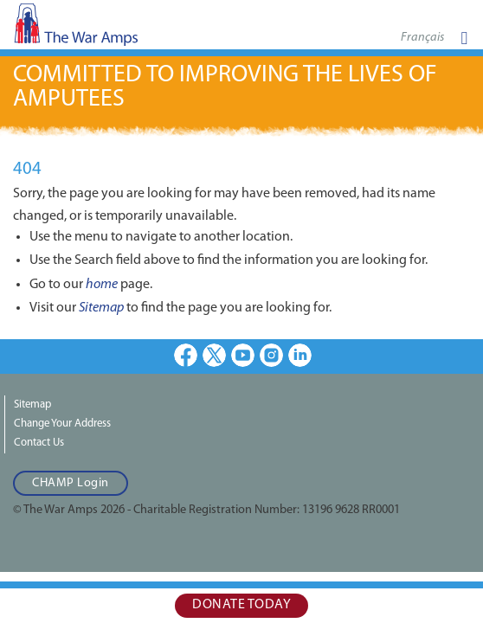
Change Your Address (62, 423)
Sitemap (101, 308)
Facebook (185, 355)
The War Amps (104, 30)
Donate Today (241, 605)
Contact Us (39, 442)
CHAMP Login (70, 483)
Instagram (271, 355)
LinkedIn (300, 355)
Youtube (242, 355)
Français (422, 37)
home (102, 285)
